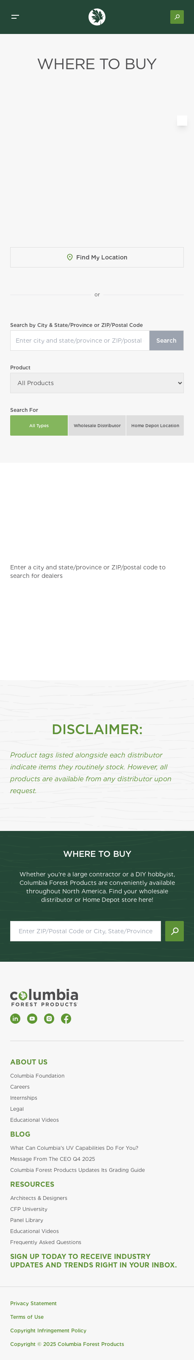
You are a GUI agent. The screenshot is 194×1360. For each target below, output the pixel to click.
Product (20, 367)
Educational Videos (34, 1120)
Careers (20, 1087)
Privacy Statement (33, 1303)
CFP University (28, 1209)
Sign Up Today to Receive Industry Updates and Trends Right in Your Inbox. (93, 1261)
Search (166, 340)
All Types (39, 425)
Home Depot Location (155, 425)
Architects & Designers (38, 1198)
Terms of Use (27, 1317)
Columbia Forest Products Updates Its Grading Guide (77, 1170)
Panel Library (26, 1220)
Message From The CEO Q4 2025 (52, 1159)
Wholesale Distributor (97, 425)
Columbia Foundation (37, 1076)
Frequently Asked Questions (45, 1242)
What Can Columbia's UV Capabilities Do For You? (74, 1148)
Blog (20, 1134)
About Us (28, 1062)
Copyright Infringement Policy (48, 1330)
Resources (32, 1184)
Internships (23, 1098)
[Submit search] (174, 931)
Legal (17, 1109)
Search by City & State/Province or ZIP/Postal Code (76, 325)
